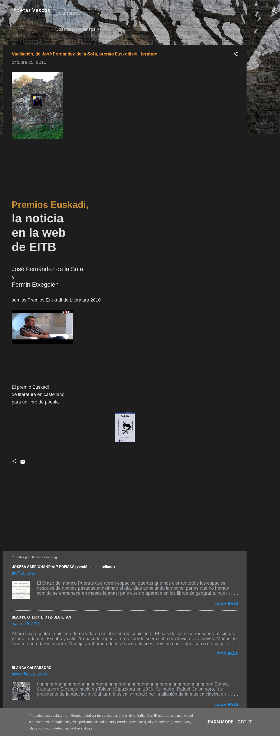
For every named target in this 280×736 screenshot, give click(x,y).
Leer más (226, 603)
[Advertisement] (263, 108)
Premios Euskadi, (50, 205)
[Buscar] (274, 11)
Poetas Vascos (31, 10)
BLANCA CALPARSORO (31, 667)
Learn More (219, 721)
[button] (235, 54)
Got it (245, 721)
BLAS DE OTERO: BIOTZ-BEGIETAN (41, 617)
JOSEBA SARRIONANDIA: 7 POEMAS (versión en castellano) (63, 567)
